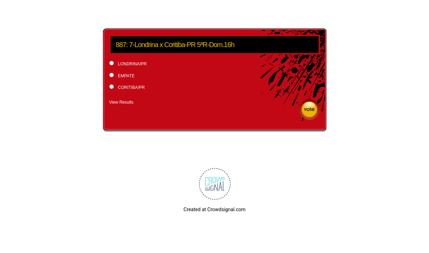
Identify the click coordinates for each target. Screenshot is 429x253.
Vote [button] (309, 109)
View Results (121, 102)
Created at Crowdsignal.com (214, 209)
